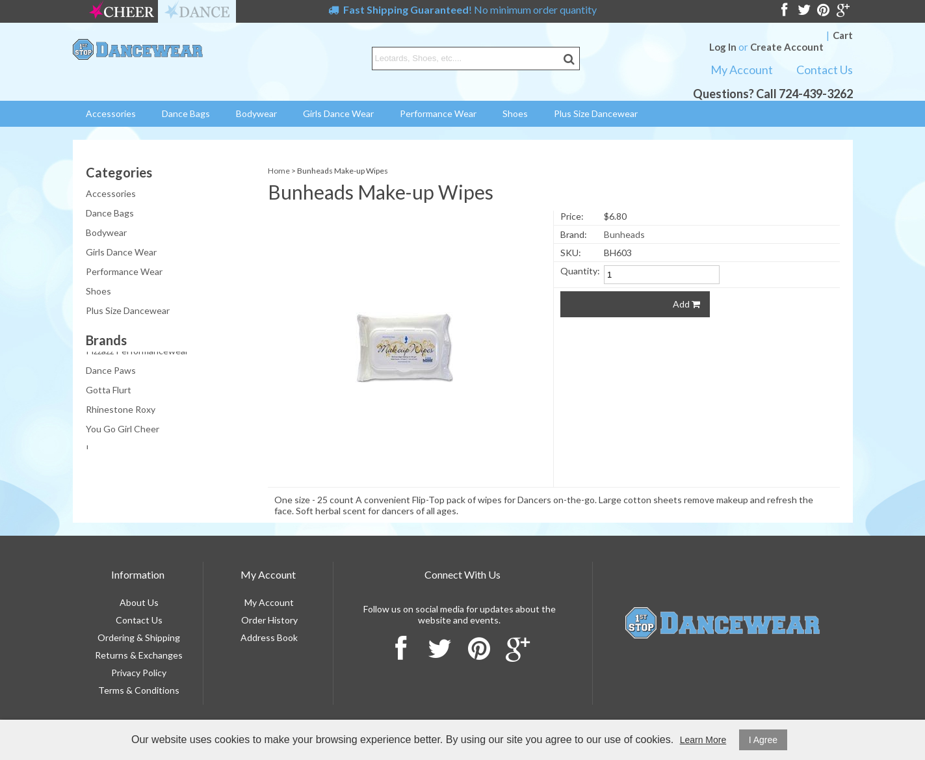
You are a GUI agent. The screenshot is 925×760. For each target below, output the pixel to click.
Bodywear (256, 113)
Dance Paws (111, 371)
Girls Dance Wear (338, 113)
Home (279, 171)
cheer (122, 11)
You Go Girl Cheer (122, 430)
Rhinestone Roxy (120, 410)
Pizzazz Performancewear (137, 352)
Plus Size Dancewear (596, 113)
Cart (843, 35)
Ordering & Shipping (139, 637)
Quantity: (580, 270)
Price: (572, 216)
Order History (269, 619)
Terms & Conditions (138, 690)
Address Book (269, 637)
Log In (722, 47)
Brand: (573, 234)
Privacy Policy (138, 672)
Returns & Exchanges (139, 655)
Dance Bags (186, 113)
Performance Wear (438, 113)
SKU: (570, 252)
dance (197, 11)
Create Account (787, 47)
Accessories (111, 113)
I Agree (763, 740)
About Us (139, 602)
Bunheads (624, 234)
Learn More (703, 740)
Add (686, 303)
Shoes (515, 113)
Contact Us (824, 69)
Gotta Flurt (108, 391)
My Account (741, 69)
